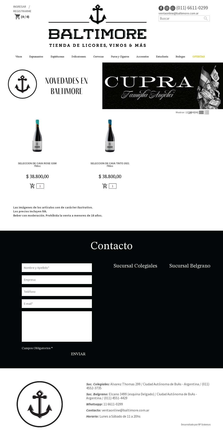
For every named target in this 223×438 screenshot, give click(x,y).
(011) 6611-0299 (189, 8)
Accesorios (142, 57)
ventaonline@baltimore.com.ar (179, 13)
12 (186, 112)
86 (196, 112)
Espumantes (36, 57)
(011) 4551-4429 (115, 398)
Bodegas (180, 57)
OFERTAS (198, 57)
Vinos (18, 57)
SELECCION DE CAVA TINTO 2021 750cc (109, 164)
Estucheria (162, 57)
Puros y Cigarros (120, 57)
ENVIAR (78, 354)
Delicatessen (78, 57)
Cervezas (98, 57)
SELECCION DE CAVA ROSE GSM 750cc (37, 164)
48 (193, 112)
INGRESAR (19, 6)
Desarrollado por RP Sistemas (196, 424)
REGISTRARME (22, 11)
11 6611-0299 (113, 404)
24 (190, 112)
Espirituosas (57, 57)
